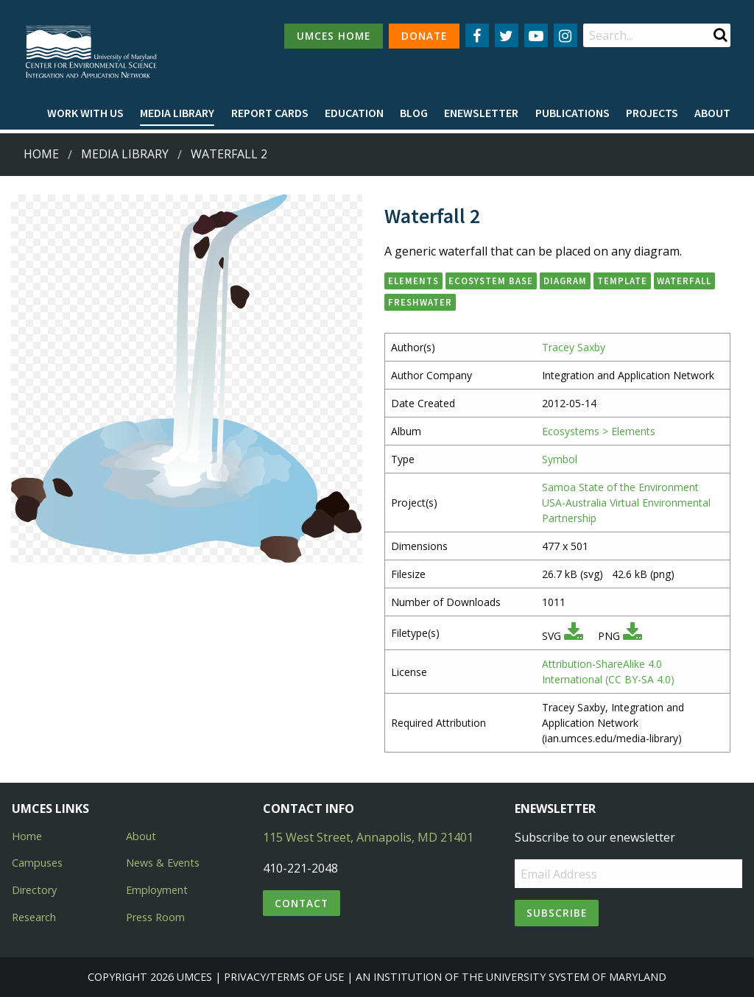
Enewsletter (481, 112)
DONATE (424, 36)
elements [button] (413, 280)
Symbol (559, 459)
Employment (157, 890)
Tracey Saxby (573, 347)
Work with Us (85, 112)
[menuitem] (85, 113)
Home (41, 154)
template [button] (622, 280)
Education (354, 112)
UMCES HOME (333, 36)
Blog (414, 112)
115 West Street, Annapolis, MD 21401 (368, 837)
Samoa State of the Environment (620, 487)
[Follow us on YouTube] (536, 35)
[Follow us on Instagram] (565, 35)
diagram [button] (565, 280)
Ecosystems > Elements (598, 431)
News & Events (163, 863)
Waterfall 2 (229, 154)
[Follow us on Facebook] (477, 35)
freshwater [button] (420, 302)
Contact (301, 903)
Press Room (155, 917)
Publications (572, 112)
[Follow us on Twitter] (506, 35)
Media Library (177, 112)
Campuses (37, 863)
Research (34, 917)
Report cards (270, 112)
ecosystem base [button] (490, 280)
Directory (34, 890)
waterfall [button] (684, 280)
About (712, 112)
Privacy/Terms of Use (284, 977)
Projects (652, 112)
